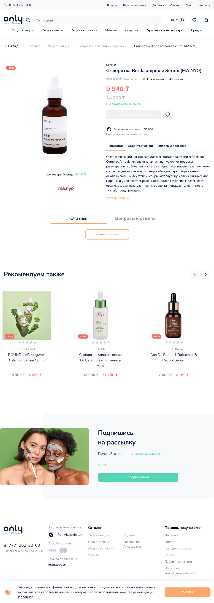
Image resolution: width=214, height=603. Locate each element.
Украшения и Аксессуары (164, 30)
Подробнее (24, 597)
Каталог (34, 46)
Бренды (196, 30)
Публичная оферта (178, 562)
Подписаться (138, 477)
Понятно (187, 592)
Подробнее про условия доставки (127, 134)
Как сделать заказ (134, 5)
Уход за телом (52, 30)
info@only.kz (57, 565)
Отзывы (78, 218)
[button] (194, 274)
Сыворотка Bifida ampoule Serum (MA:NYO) (165, 46)
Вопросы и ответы (135, 218)
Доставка (158, 5)
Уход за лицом (23, 30)
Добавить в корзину (134, 114)
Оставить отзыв (107, 234)
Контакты (204, 5)
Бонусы (112, 5)
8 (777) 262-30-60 (18, 5)
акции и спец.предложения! (140, 453)
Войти (178, 20)
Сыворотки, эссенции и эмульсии (101, 46)
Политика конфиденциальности (180, 570)
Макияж (111, 30)
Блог (189, 5)
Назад (13, 46)
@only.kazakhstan (65, 534)
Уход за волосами (84, 30)
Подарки (131, 30)
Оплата (174, 5)
